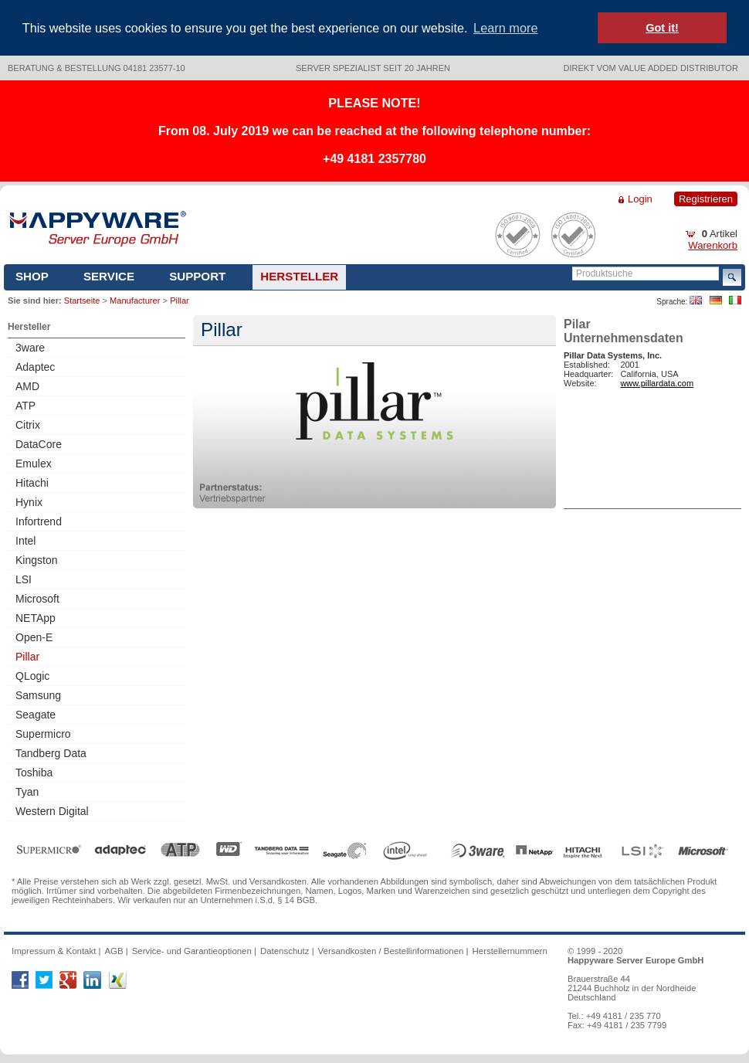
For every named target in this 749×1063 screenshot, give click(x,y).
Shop (32, 276)
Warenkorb (712, 245)
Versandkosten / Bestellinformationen (391, 951)
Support (197, 276)
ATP (25, 405)
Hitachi (32, 483)
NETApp (35, 618)
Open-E (34, 637)
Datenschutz (285, 951)
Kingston (36, 560)
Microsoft (37, 599)
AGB (113, 951)
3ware (30, 347)
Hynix (28, 502)
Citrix (27, 425)
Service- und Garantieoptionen (192, 951)
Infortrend (38, 521)
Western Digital (52, 811)
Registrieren (706, 199)
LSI (23, 579)
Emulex (33, 463)
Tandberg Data (50, 753)
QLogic (32, 676)
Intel (25, 541)
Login (640, 199)
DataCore (38, 444)
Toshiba (34, 772)
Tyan (27, 792)
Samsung (38, 695)
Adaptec (35, 367)
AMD (27, 386)
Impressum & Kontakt (54, 951)
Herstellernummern (510, 951)
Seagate (35, 714)
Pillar (27, 656)
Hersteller (299, 276)
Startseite (82, 300)
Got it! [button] (662, 28)
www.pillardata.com (656, 383)
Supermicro (43, 734)
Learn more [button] (505, 28)
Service (108, 276)
